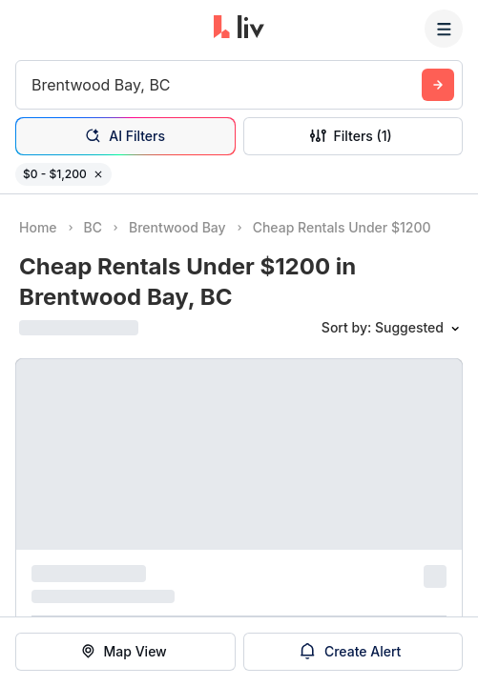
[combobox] (33, 84)
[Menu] (444, 29)
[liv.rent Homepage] (239, 28)
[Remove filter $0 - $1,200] (98, 174)
